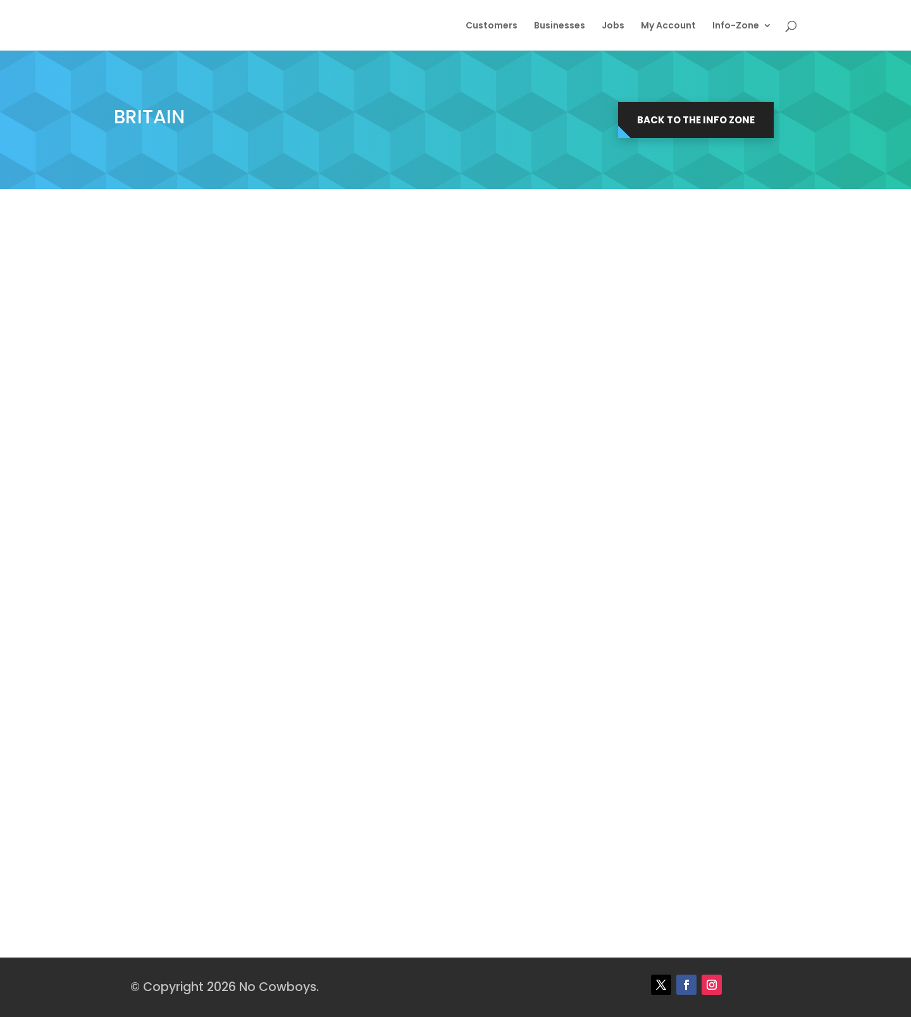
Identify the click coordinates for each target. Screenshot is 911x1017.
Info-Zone (735, 26)
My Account (668, 26)
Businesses (559, 26)
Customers (491, 26)
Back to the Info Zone (696, 119)
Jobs (613, 26)
